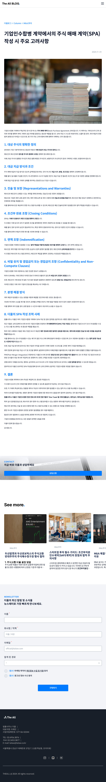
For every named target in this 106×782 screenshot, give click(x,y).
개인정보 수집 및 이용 (35, 671)
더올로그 (7, 23)
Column (17, 23)
